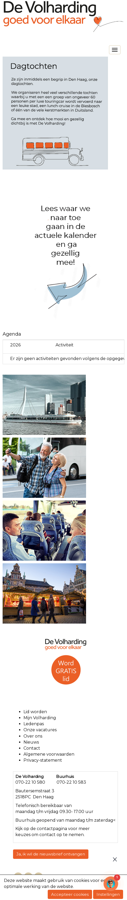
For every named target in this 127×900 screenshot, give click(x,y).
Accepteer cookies (70, 894)
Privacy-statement (42, 760)
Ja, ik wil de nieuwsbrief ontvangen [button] (50, 854)
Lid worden (35, 711)
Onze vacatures (40, 729)
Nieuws (31, 742)
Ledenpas (33, 723)
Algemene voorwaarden (49, 754)
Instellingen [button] (108, 894)
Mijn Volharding (39, 717)
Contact (31, 748)
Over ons (32, 736)
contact (45, 828)
